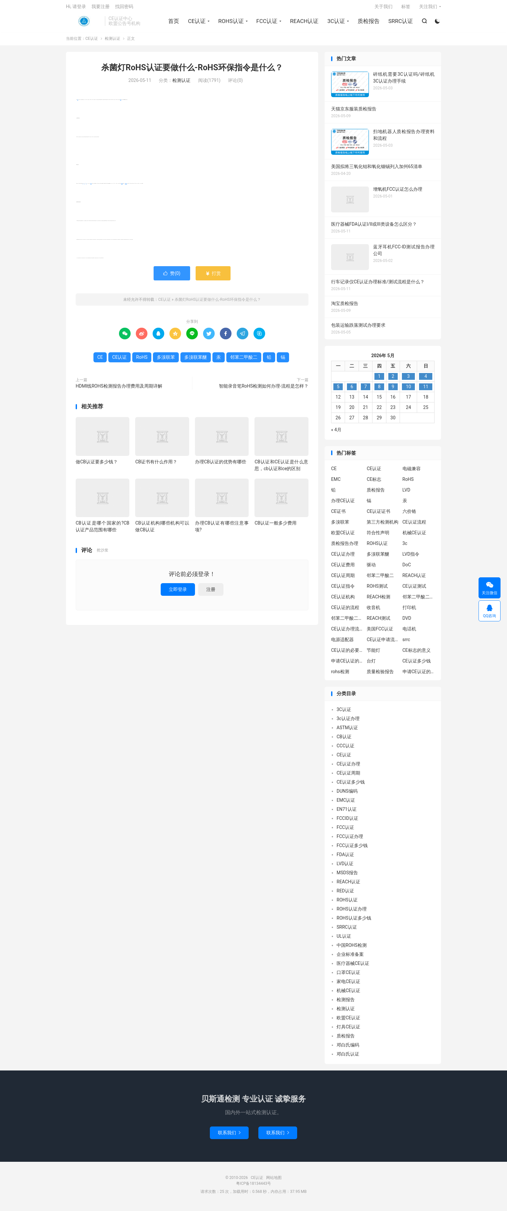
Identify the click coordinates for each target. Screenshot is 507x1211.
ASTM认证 (347, 730)
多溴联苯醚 (195, 360)
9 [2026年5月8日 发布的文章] (393, 389)
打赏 (213, 276)
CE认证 (84, 23)
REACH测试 (378, 621)
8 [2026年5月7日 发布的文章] (379, 389)
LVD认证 (345, 866)
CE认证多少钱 (417, 664)
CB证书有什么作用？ (156, 465)
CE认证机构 (343, 600)
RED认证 (345, 894)
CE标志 (374, 482)
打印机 (409, 611)
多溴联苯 (166, 360)
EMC (335, 482)
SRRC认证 (400, 23)
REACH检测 (378, 600)
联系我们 (229, 1135)
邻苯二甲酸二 (243, 360)
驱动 (371, 568)
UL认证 (344, 939)
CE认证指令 (343, 589)
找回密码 (124, 8)
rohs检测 (340, 675)
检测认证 (112, 42)
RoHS (141, 360)
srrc (406, 643)
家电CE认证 (348, 984)
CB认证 (344, 739)
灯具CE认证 (348, 1030)
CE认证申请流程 (383, 643)
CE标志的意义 (417, 653)
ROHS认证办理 (352, 912)
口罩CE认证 (348, 975)
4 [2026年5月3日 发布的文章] (426, 379)
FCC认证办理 (350, 839)
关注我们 (428, 8)
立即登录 (178, 592)
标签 (405, 8)
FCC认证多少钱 (352, 848)
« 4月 (336, 433)
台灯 (371, 664)
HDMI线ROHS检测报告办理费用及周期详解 (119, 389)
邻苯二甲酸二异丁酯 (419, 600)
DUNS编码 (347, 794)
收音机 (373, 611)
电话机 (409, 632)
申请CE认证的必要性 (347, 664)
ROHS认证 (230, 23)
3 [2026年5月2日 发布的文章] (408, 379)
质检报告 (368, 23)
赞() (171, 276)
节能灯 (373, 653)
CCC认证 (345, 749)
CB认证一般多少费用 (275, 526)
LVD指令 (411, 557)
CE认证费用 (343, 568)
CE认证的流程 (345, 611)
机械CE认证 (414, 536)
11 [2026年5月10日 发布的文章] (425, 389)
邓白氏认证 (348, 1057)
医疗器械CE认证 (353, 966)
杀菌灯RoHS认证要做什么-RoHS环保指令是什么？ (192, 71)
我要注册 (101, 8)
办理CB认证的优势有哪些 (220, 465)
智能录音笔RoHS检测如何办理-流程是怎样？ (263, 389)
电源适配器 (342, 643)
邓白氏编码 (348, 1048)
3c (405, 546)
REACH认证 (304, 23)
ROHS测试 (377, 589)
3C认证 (336, 23)
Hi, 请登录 (76, 8)
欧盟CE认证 (343, 536)
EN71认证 (347, 812)
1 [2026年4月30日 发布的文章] (379, 379)
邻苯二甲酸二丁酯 (347, 621)
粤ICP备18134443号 (253, 1186)
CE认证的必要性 (347, 653)
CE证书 (338, 514)
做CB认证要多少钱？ (97, 465)
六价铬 (409, 514)
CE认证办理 (343, 557)
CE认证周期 (343, 579)
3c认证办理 (348, 721)
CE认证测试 (414, 589)
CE (100, 360)
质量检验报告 (380, 675)
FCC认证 (266, 23)
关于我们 (383, 8)
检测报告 (346, 1002)
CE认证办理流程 (347, 632)
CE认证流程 (414, 525)
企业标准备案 (350, 957)
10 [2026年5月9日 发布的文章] (408, 389)
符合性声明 (378, 536)
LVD (406, 493)
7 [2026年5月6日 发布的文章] (365, 389)
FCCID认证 (347, 821)
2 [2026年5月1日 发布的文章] (393, 379)
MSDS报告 (347, 875)
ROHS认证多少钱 (354, 921)
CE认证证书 (378, 514)
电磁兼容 (412, 472)
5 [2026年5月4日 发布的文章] (338, 389)
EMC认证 (346, 803)
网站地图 (274, 1181)
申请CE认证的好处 (419, 675)
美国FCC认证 (380, 632)
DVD (407, 621)
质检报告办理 (344, 546)
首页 (173, 23)
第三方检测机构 (382, 525)
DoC (407, 568)
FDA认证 (345, 857)
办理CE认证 (343, 504)
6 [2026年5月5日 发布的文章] (352, 389)
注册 (210, 592)
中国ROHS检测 (352, 948)
